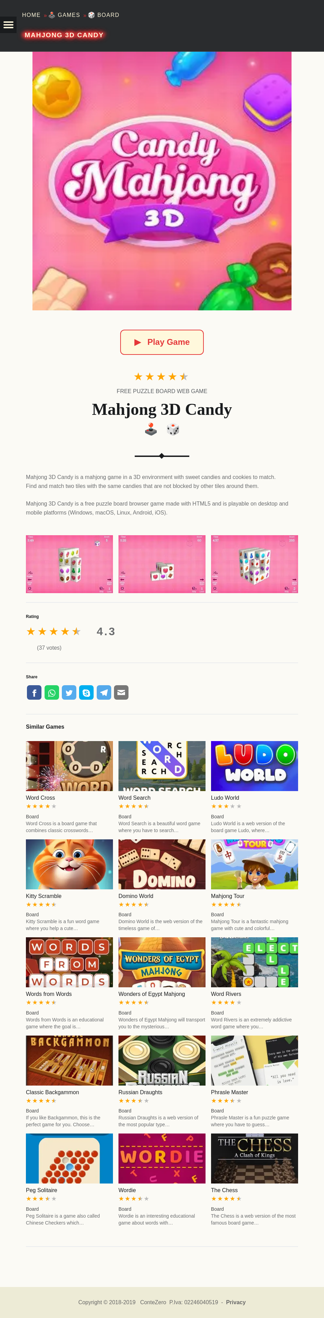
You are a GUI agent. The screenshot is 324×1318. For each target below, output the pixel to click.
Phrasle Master (229, 1092)
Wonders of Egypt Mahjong (151, 994)
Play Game (162, 342)
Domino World (135, 896)
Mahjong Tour (228, 896)
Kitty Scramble (43, 896)
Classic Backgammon (52, 1092)
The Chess (224, 1190)
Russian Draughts (140, 1092)
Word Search (134, 798)
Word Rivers (226, 994)
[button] (8, 25)
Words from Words (49, 994)
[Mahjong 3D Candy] (162, 181)
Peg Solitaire (41, 1190)
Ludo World (225, 798)
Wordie (127, 1190)
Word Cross (40, 798)
